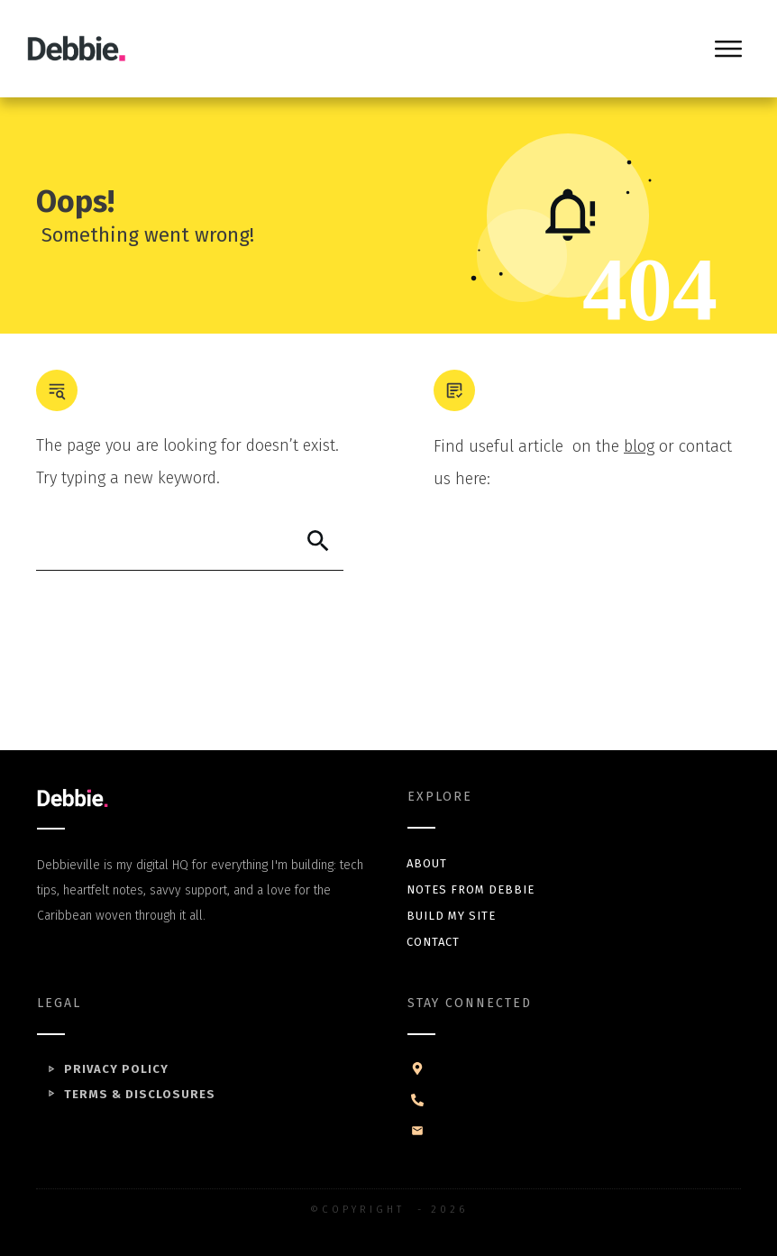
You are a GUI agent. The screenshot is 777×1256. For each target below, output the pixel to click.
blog (639, 446)
